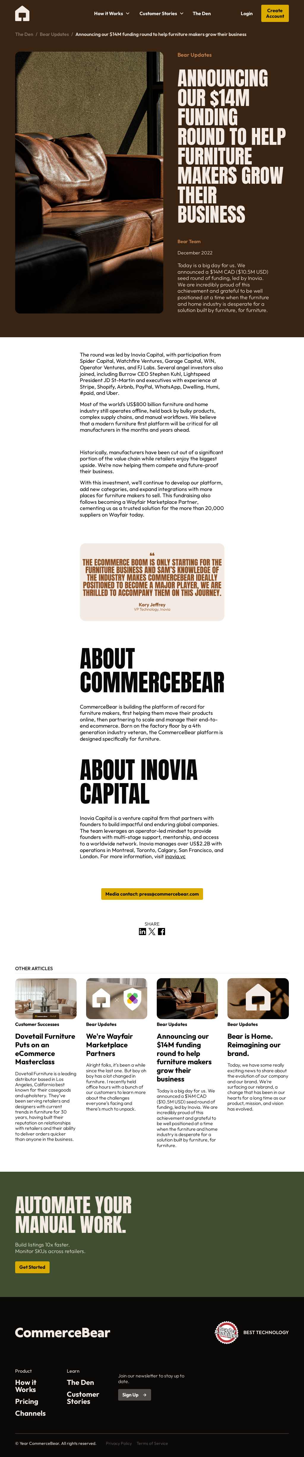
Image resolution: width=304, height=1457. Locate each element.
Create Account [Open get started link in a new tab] (275, 13)
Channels (30, 1413)
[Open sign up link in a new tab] (134, 1395)
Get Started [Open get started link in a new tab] (32, 1267)
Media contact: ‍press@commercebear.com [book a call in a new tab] (152, 894)
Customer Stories (83, 1398)
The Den (202, 13)
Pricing (26, 1401)
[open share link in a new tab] (142, 931)
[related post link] (45, 1060)
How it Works (26, 1386)
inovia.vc (175, 856)
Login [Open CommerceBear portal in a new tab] (247, 13)
